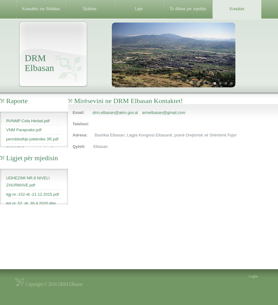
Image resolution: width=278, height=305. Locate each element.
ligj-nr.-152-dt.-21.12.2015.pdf (32, 194)
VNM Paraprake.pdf (23, 129)
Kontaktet (237, 8)
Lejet (138, 8)
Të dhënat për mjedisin (188, 8)
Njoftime (89, 8)
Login (253, 276)
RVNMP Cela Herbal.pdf (27, 121)
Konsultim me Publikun (41, 8)
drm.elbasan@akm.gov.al (115, 112)
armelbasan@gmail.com (163, 112)
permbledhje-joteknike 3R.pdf (32, 139)
